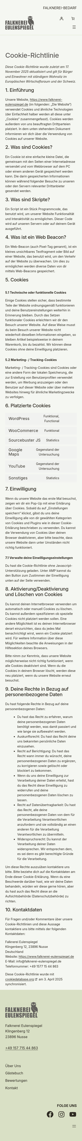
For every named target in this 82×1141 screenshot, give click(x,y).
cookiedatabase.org (19, 979)
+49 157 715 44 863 (21, 1048)
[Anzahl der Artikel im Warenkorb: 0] (73, 18)
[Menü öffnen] (74, 27)
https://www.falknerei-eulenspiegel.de (46, 956)
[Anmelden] (61, 18)
